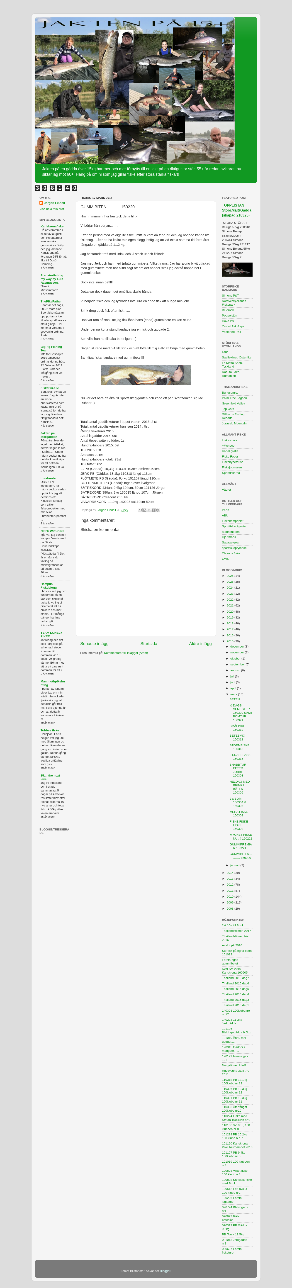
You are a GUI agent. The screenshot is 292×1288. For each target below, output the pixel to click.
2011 (230, 890)
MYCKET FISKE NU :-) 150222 (241, 836)
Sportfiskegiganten (234, 526)
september (238, 664)
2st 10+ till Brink (233, 925)
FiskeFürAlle (50, 388)
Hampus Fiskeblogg (49, 585)
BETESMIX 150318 (237, 737)
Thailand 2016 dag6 (235, 983)
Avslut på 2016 (232, 945)
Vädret (226, 489)
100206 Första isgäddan (232, 1199)
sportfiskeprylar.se (234, 548)
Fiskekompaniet (232, 521)
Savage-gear (230, 542)
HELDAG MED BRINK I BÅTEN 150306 (240, 787)
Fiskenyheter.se (232, 462)
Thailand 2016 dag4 (235, 994)
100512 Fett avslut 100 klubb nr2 (234, 1190)
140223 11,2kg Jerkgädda (232, 1021)
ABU (225, 515)
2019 (230, 617)
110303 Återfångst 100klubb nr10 (234, 1108)
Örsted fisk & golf (233, 326)
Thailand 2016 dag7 (235, 978)
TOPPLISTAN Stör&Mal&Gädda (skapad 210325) (236, 210)
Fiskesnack (229, 440)
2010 (230, 896)
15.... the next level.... (50, 777)
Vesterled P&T (231, 332)
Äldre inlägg (200, 643)
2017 (230, 629)
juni (233, 682)
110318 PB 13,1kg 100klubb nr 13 (234, 1081)
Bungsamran (230, 392)
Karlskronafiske (52, 226)
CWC (225, 558)
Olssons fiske (231, 553)
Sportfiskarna (231, 473)
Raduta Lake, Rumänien (231, 373)
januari (235, 865)
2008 (230, 908)
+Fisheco (228, 445)
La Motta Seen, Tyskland (232, 364)
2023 (230, 593)
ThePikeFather (51, 301)
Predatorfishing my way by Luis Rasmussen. (52, 279)
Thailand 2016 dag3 (235, 999)
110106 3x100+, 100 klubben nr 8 (236, 1126)
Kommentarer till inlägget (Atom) (126, 653)
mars (234, 694)
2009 (230, 902)
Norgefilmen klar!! (234, 1065)
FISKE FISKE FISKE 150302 (239, 825)
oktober (235, 658)
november (237, 652)
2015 (230, 641)
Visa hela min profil (52, 209)
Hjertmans (229, 537)
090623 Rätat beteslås (231, 1218)
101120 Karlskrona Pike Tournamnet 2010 (237, 1145)
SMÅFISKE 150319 (237, 727)
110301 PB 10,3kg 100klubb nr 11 (234, 1099)
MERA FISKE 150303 (239, 813)
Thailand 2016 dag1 (235, 1005)
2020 (230, 611)
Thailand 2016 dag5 (235, 989)
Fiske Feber (230, 456)
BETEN (235, 699)
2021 (230, 605)
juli (232, 676)
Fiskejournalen (232, 467)
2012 (230, 884)
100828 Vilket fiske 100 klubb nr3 (235, 1172)
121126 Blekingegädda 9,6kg (236, 1030)
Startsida (148, 643)
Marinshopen (231, 531)
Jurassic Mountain (234, 423)
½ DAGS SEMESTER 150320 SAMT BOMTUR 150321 (241, 713)
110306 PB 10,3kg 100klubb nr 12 (234, 1090)
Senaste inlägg (94, 643)
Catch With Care (52, 531)
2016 (230, 635)
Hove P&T (229, 321)
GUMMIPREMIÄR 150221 (241, 846)
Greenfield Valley (233, 403)
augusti (235, 670)
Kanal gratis (230, 451)
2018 (230, 623)
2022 (230, 599)
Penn (225, 510)
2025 (230, 581)
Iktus (225, 352)
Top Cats (228, 409)
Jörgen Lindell (54, 203)
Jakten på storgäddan (49, 434)
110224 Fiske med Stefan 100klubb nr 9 (236, 1117)
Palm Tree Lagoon (234, 398)
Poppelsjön (229, 315)
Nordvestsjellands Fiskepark (234, 302)
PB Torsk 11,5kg (233, 1234)
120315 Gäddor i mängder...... (233, 1048)
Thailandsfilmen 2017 (236, 931)
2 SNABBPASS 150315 (240, 756)
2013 (230, 878)
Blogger (165, 1271)
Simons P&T (230, 295)
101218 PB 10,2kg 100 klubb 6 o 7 (234, 1136)
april (233, 688)
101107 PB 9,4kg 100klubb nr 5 (234, 1154)
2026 (230, 575)
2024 (230, 587)
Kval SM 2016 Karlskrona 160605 (235, 970)
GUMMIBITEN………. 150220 (241, 855)
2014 (230, 872)
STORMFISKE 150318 (240, 747)
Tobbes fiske (50, 730)
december (237, 646)
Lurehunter (49, 478)
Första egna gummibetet (230, 961)
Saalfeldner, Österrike (236, 357)
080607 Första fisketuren (232, 1250)
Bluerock (228, 310)
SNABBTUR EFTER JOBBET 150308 (238, 770)
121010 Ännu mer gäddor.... (234, 1039)
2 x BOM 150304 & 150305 (238, 802)
